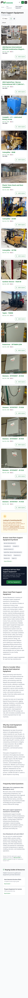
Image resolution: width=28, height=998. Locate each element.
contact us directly (14, 526)
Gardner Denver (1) (8, 549)
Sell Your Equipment (14, 582)
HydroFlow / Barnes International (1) (13, 552)
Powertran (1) (17, 555)
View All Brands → (8, 561)
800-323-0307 (17, 857)
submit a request (7, 859)
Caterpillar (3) (7, 546)
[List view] (11, 18)
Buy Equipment (9, 7)
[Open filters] (5, 18)
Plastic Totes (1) (7, 555)
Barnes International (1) (10, 543)
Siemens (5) (7, 558)
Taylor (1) (14, 558)
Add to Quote (20, 56)
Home (2, 7)
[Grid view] (14, 18)
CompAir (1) (16, 546)
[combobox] (6, 22)
